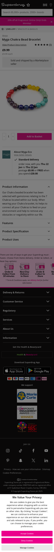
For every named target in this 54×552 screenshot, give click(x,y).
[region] (27, 523)
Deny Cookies (27, 541)
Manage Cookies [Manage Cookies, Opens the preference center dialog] (27, 548)
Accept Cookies (26, 534)
